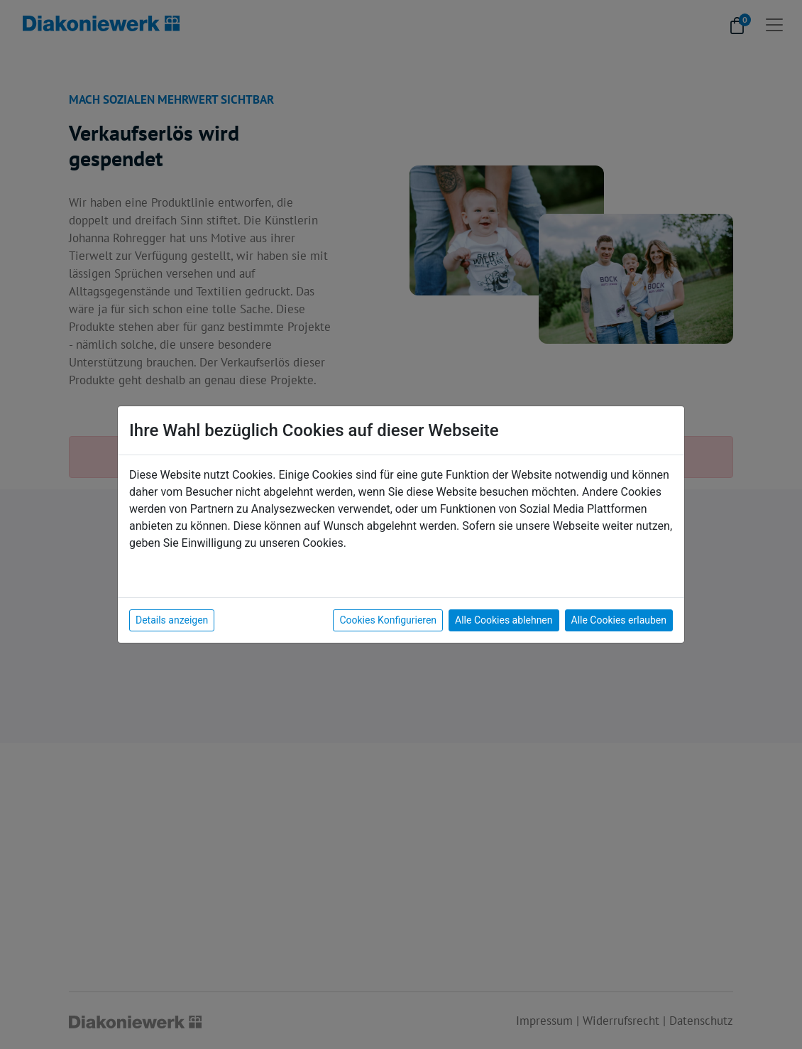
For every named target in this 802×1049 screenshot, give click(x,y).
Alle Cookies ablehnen (503, 620)
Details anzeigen (172, 620)
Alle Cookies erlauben (618, 620)
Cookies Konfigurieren (387, 620)
